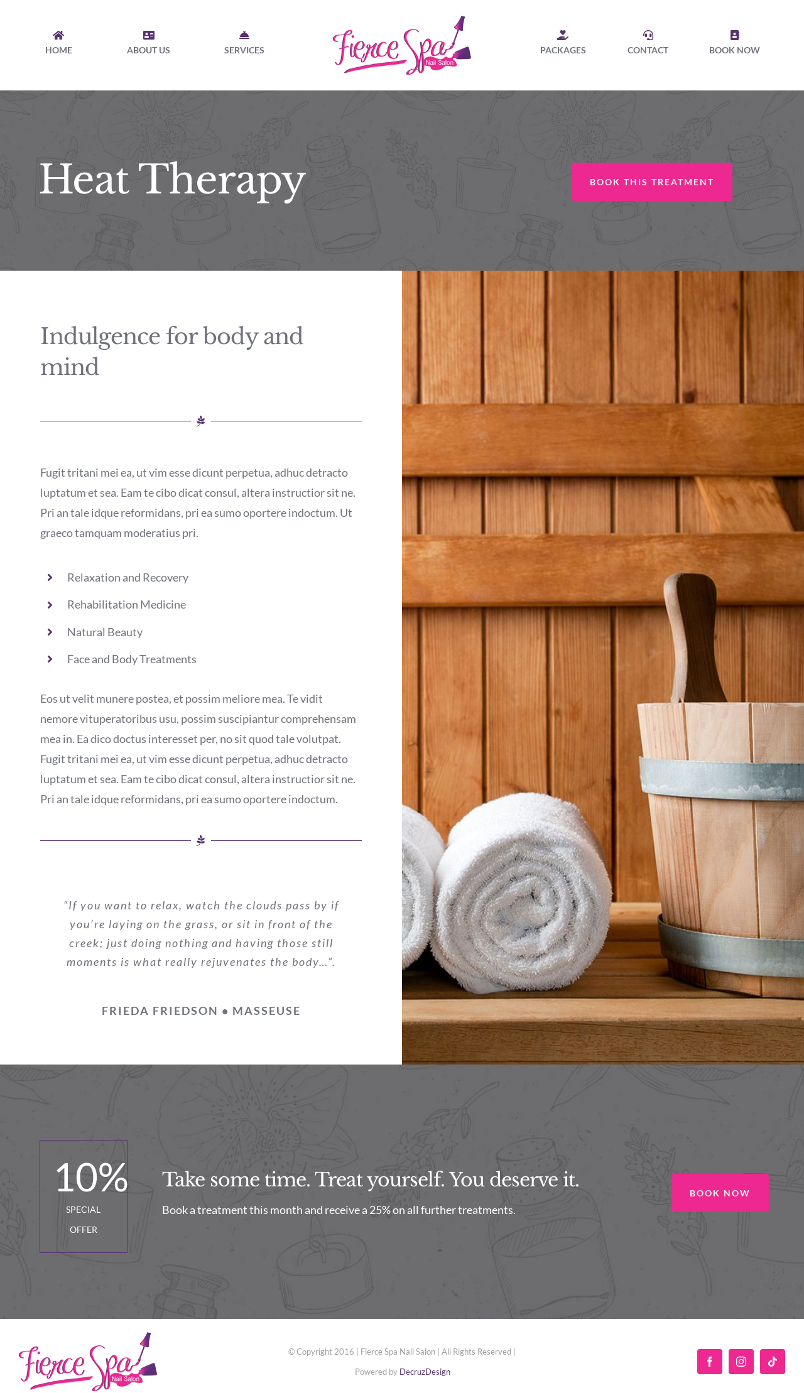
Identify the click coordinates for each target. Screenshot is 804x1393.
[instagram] (741, 1361)
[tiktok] (772, 1361)
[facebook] (709, 1361)
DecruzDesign (424, 1372)
